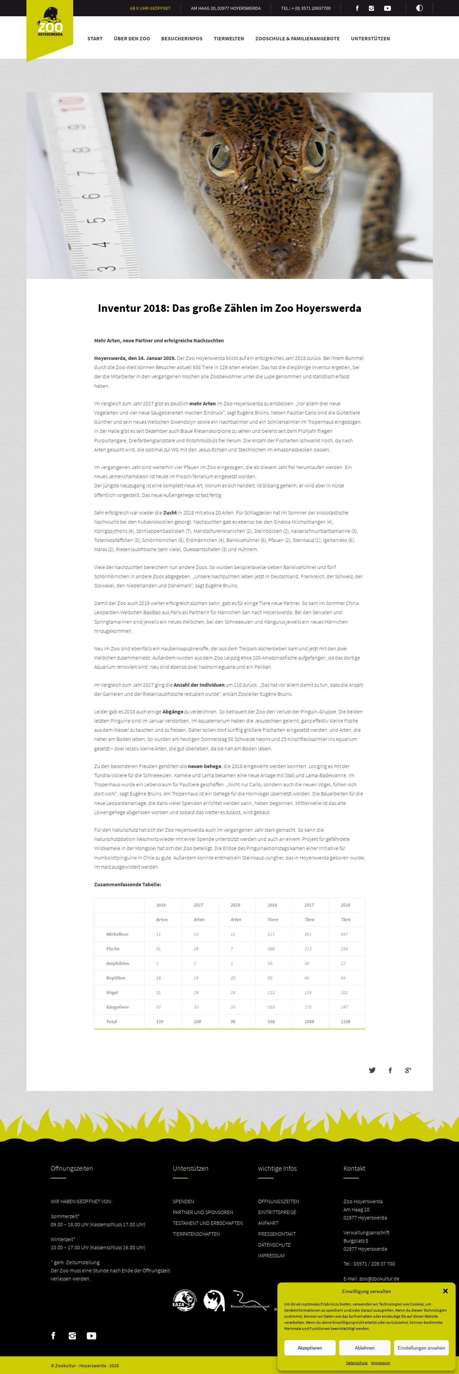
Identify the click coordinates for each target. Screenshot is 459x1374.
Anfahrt (268, 1222)
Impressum (380, 1362)
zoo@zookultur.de (379, 1278)
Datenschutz (357, 1362)
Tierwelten (229, 38)
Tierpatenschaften (196, 1233)
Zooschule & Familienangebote (297, 38)
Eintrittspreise (277, 1212)
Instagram (72, 1336)
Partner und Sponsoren (203, 1212)
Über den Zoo (132, 38)
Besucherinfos (182, 38)
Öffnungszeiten (278, 1201)
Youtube (91, 1336)
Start (95, 38)
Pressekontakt (277, 1233)
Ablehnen (365, 1348)
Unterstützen (370, 38)
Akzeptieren (310, 1348)
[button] (445, 1291)
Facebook (53, 1336)
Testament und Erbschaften (208, 1222)
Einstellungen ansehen (421, 1348)
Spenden (183, 1201)
